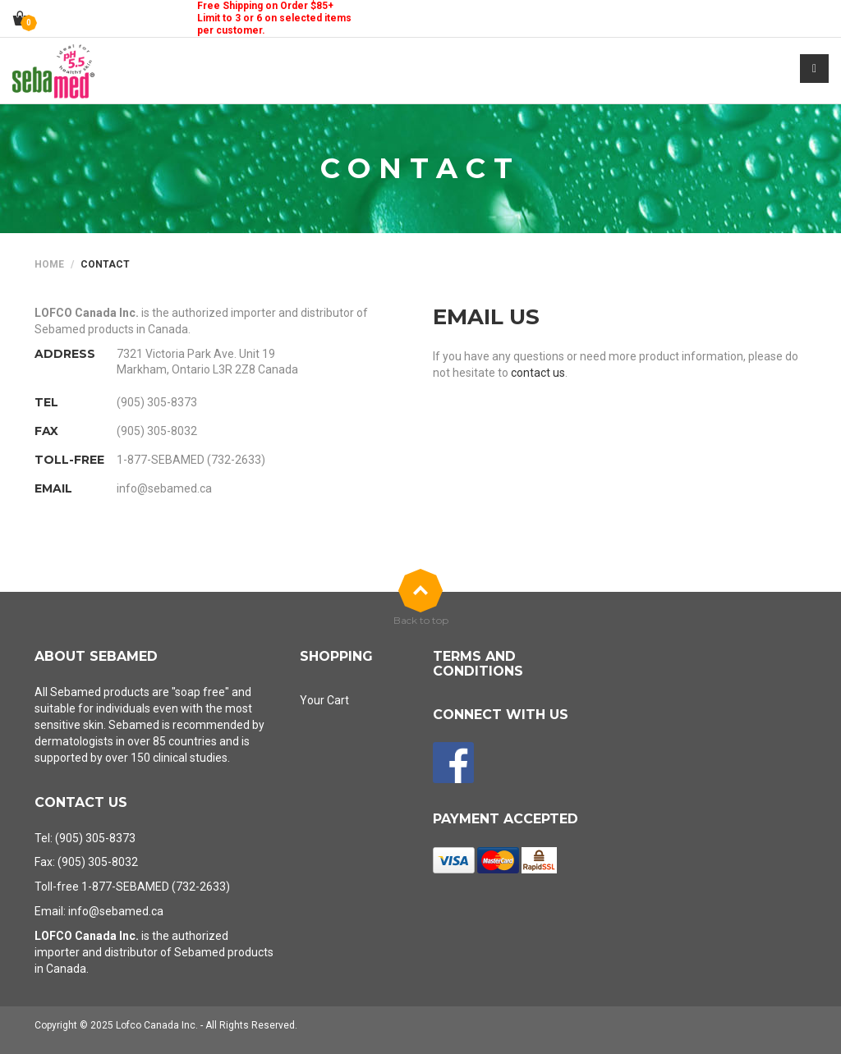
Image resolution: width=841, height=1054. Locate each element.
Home (49, 264)
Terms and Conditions (478, 663)
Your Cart (324, 700)
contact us (538, 372)
